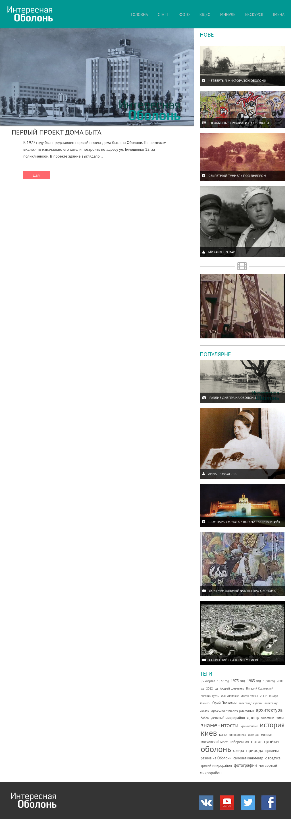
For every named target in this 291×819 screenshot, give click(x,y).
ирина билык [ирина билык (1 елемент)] (249, 726)
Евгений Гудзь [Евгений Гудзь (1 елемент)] (210, 696)
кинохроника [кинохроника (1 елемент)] (237, 735)
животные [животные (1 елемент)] (267, 718)
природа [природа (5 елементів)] (254, 750)
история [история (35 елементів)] (272, 724)
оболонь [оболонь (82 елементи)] (216, 748)
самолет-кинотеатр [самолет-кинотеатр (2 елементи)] (248, 758)
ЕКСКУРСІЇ (254, 14)
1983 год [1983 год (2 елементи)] (254, 680)
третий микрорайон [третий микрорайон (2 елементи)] (216, 765)
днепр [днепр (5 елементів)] (253, 717)
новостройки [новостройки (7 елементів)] (265, 741)
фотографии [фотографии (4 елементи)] (245, 765)
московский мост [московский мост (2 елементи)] (214, 742)
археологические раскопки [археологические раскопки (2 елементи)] (232, 710)
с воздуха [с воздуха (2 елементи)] (273, 758)
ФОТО (184, 14)
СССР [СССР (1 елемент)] (263, 696)
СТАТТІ (164, 14)
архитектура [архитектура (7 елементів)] (269, 710)
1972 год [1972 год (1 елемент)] (223, 681)
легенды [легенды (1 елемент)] (253, 735)
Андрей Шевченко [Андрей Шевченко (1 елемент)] (232, 688)
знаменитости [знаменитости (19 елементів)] (219, 725)
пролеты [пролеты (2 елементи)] (272, 750)
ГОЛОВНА (139, 14)
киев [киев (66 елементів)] (209, 733)
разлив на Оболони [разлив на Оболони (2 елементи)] (216, 758)
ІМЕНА (278, 14)
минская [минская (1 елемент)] (266, 735)
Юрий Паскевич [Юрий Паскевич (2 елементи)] (223, 703)
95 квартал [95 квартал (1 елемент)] (208, 681)
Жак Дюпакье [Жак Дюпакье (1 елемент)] (230, 696)
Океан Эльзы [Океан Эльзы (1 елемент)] (249, 696)
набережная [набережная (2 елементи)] (239, 742)
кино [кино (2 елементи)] (223, 734)
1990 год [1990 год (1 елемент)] (269, 681)
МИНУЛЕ (228, 14)
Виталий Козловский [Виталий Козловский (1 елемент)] (259, 688)
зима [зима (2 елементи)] (280, 717)
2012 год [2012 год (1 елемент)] (212, 688)
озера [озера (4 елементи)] (238, 750)
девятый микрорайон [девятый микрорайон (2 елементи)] (228, 717)
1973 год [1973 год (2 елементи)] (238, 680)
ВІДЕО (205, 14)
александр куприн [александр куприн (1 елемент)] (250, 703)
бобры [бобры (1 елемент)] (205, 718)
